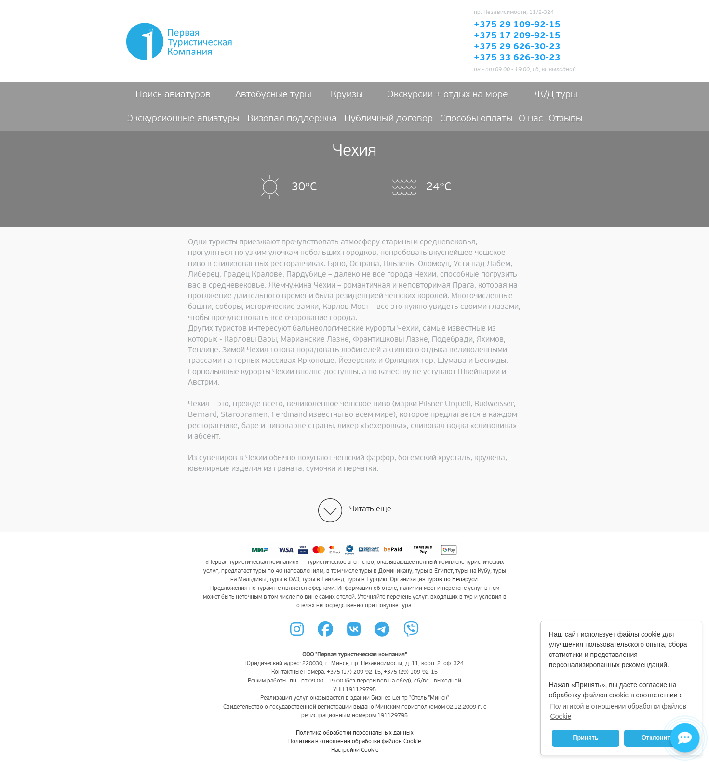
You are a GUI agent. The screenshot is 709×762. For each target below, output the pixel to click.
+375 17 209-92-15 (517, 35)
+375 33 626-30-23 (517, 57)
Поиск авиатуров (173, 94)
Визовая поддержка (292, 118)
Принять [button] (585, 738)
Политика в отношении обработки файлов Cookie (354, 741)
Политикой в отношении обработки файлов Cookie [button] (618, 711)
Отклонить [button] (658, 738)
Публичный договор (388, 118)
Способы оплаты (476, 118)
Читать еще (370, 509)
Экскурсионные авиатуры (183, 118)
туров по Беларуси (452, 579)
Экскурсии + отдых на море (448, 94)
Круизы (347, 94)
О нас (531, 118)
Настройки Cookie (354, 750)
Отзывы (565, 118)
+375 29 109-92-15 (517, 24)
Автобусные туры (273, 94)
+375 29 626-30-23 (517, 46)
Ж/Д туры (555, 94)
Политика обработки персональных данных (355, 732)
